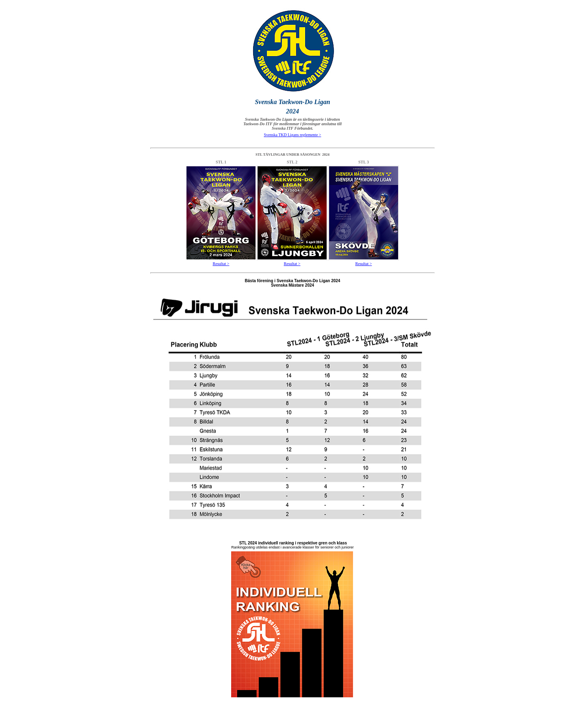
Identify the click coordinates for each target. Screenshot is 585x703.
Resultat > (221, 263)
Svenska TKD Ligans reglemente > (292, 135)
